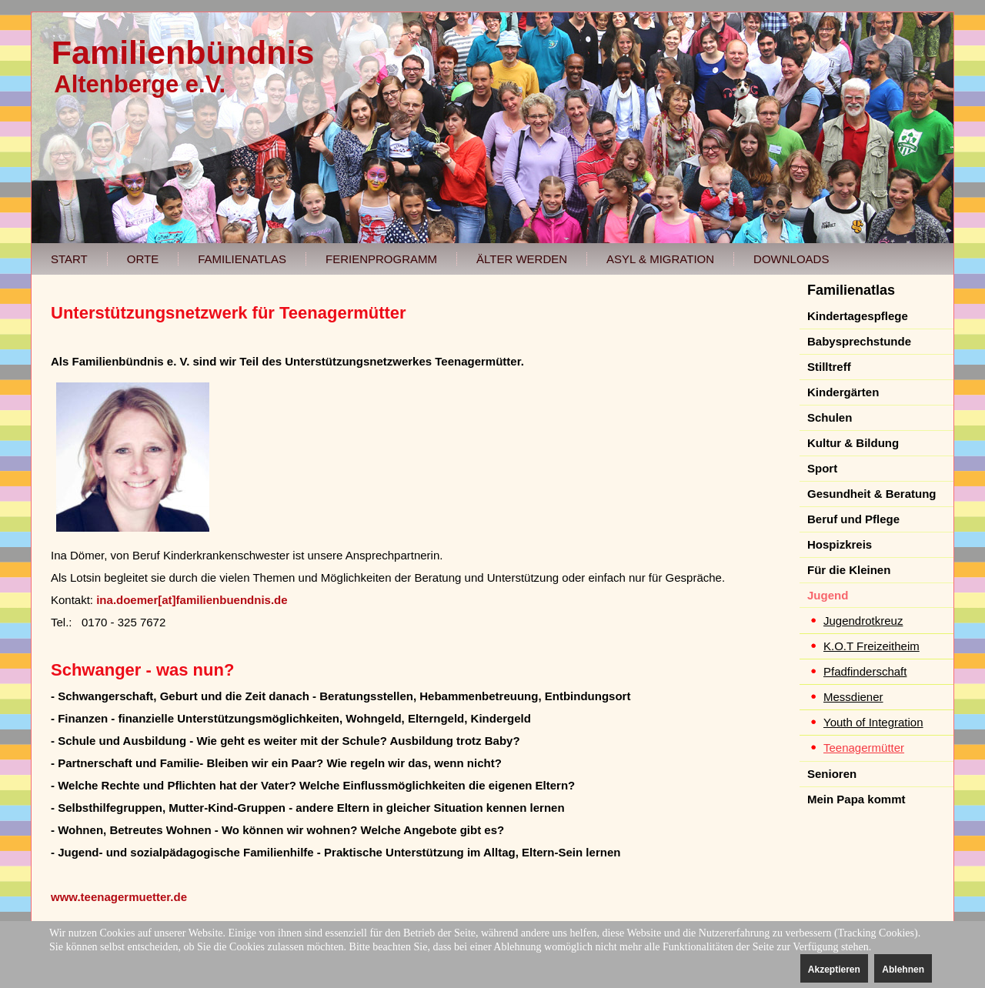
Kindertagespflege (857, 315)
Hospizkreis (839, 544)
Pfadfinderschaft (865, 671)
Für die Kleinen (848, 569)
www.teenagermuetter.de (119, 896)
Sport (822, 468)
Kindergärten (843, 392)
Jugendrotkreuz (863, 620)
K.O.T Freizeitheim (871, 646)
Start (69, 258)
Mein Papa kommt (856, 799)
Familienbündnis (183, 52)
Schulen (829, 417)
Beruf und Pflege (853, 519)
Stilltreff (829, 366)
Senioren (831, 773)
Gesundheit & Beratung (872, 493)
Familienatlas (242, 258)
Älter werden (521, 258)
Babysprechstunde (859, 341)
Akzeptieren (834, 969)
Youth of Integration (873, 722)
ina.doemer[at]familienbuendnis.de (191, 599)
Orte (143, 258)
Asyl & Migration (660, 258)
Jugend (827, 595)
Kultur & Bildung (853, 442)
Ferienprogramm (381, 258)
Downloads (791, 258)
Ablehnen (903, 969)
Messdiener (853, 696)
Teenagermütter (863, 747)
